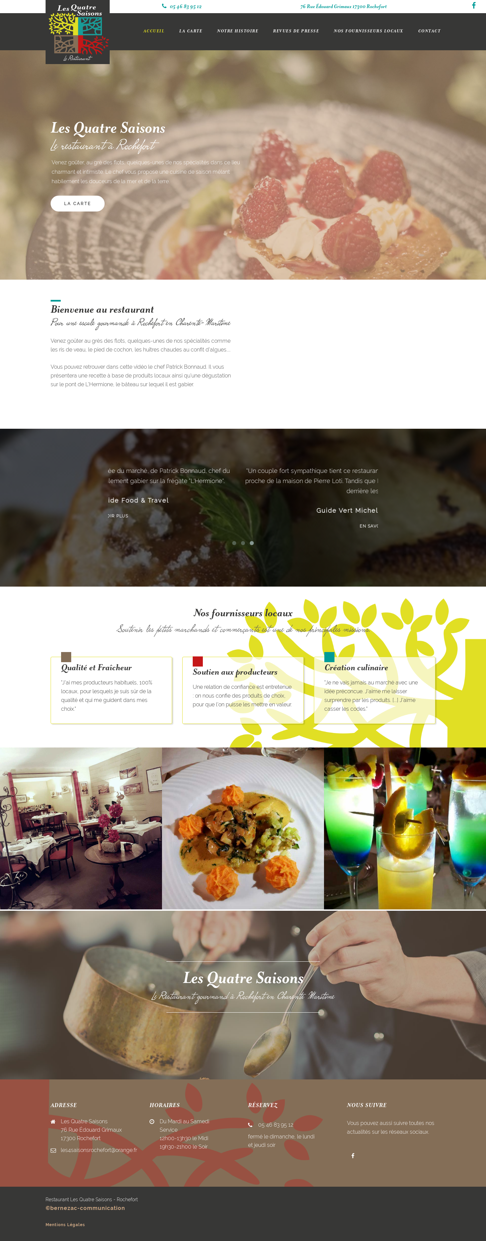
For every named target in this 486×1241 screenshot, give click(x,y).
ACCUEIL (154, 31)
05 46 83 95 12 (181, 6)
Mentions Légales (65, 1224)
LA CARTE (190, 31)
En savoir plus (243, 516)
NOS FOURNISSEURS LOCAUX (368, 31)
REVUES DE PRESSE (296, 31)
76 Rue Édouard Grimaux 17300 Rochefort (343, 6)
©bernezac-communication (85, 1208)
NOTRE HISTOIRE (237, 31)
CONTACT (429, 31)
